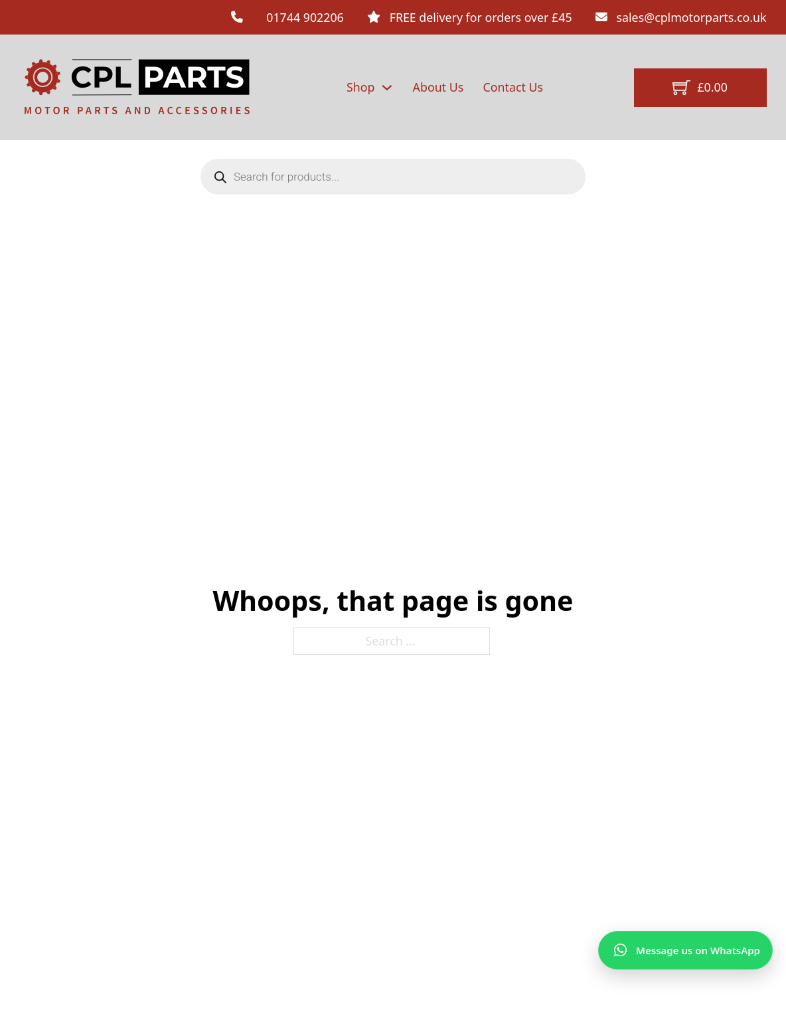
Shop (360, 87)
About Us (438, 87)
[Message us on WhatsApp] (685, 950)
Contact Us (513, 87)
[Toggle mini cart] (699, 87)
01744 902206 (305, 17)
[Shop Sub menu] (387, 88)
